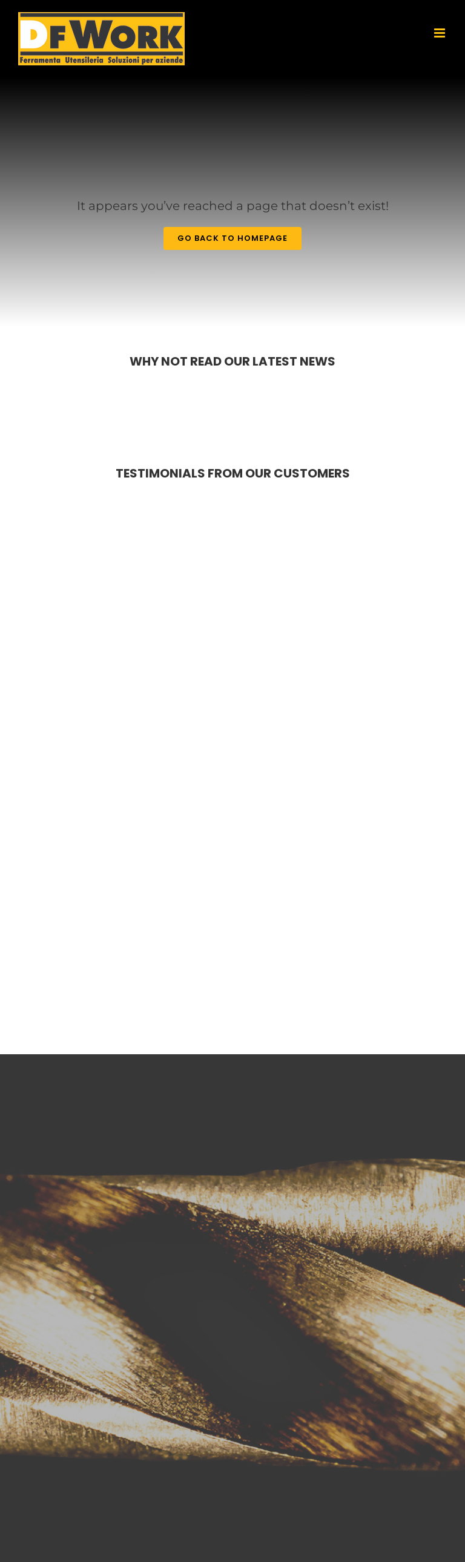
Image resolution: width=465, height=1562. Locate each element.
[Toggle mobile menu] (440, 33)
